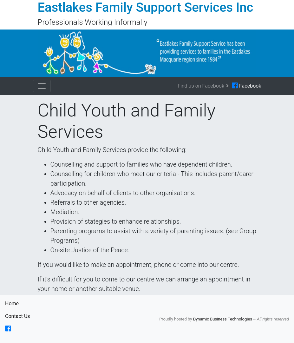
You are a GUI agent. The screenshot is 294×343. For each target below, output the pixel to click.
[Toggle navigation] (42, 86)
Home (17, 303)
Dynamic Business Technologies (223, 319)
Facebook (246, 86)
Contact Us (17, 315)
